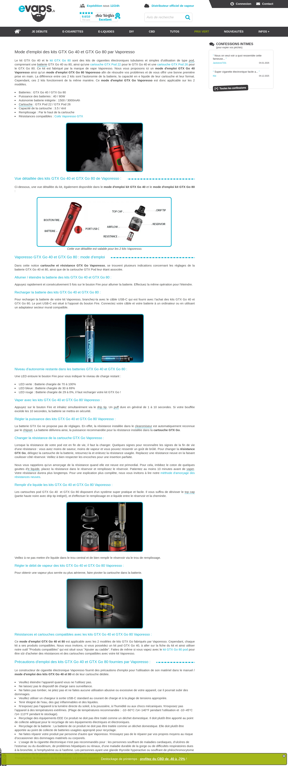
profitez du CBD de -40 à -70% (162, 759)
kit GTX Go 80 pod (175, 649)
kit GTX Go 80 (60, 60)
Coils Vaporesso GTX (68, 116)
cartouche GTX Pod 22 (105, 64)
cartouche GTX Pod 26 (172, 64)
